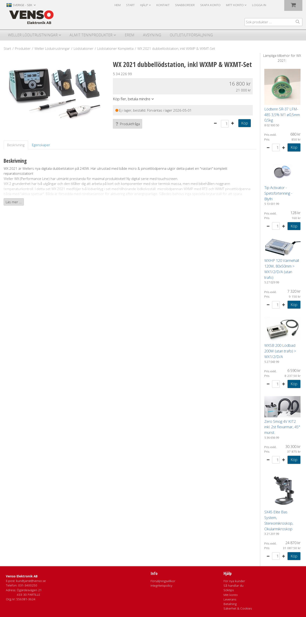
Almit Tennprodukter (91, 34)
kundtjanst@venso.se (31, 581)
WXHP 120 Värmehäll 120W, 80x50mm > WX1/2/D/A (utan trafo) (281, 269)
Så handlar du (233, 586)
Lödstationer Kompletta (115, 48)
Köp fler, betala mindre (131, 98)
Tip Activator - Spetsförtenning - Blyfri (278, 193)
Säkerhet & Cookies (237, 608)
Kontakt (163, 5)
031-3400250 (27, 585)
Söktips (228, 590)
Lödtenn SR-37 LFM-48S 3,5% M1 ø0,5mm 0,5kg (282, 114)
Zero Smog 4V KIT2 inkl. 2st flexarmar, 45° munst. (282, 427)
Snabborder (185, 5)
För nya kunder (234, 581)
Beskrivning (15, 145)
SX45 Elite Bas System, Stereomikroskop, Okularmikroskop (278, 520)
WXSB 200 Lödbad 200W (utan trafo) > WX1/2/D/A (280, 351)
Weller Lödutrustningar (33, 34)
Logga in (259, 5)
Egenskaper (41, 145)
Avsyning (152, 34)
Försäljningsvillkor (163, 581)
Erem (129, 34)
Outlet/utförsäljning (191, 34)
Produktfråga (127, 124)
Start (130, 5)
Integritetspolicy (161, 586)
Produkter (23, 48)
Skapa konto (210, 5)
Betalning (230, 604)
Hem (117, 5)
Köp (244, 123)
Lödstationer (83, 48)
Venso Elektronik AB (22, 576)
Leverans (229, 599)
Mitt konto (230, 595)
